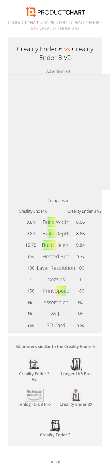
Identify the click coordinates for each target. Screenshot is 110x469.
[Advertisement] (55, 132)
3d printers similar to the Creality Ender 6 (55, 346)
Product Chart (24, 22)
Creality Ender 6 (33, 211)
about (55, 461)
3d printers (55, 22)
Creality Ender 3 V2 (84, 211)
